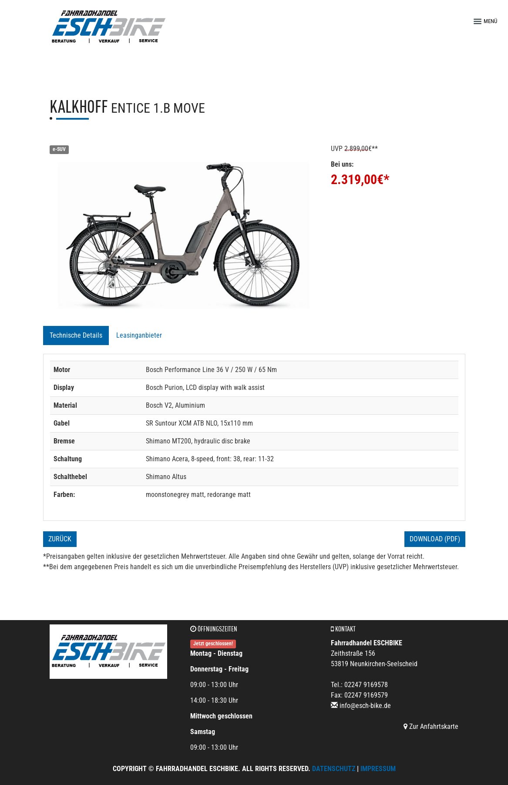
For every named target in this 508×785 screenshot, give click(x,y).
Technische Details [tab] (76, 335)
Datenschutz (333, 769)
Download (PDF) (435, 539)
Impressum (378, 769)
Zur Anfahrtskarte (431, 726)
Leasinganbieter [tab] (139, 335)
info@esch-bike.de (365, 705)
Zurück (59, 539)
